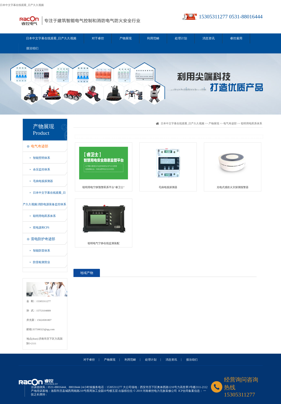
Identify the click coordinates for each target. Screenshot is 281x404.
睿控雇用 (236, 38)
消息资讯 (208, 38)
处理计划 (181, 38)
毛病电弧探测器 (43, 181)
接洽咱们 (32, 48)
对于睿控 (98, 38)
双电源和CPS (41, 227)
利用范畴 (153, 38)
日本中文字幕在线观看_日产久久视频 (22, 5)
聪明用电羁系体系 (44, 215)
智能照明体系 (41, 157)
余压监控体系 (41, 169)
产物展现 (125, 38)
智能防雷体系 (41, 250)
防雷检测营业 (41, 262)
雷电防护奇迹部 (43, 239)
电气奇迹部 (39, 146)
